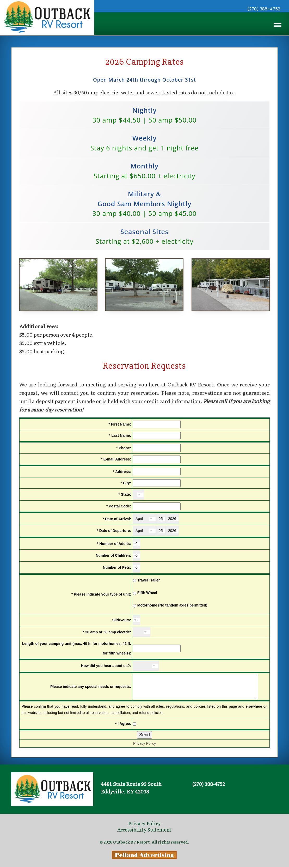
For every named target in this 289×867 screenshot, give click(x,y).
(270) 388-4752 (263, 9)
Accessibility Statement (144, 829)
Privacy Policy (144, 759)
